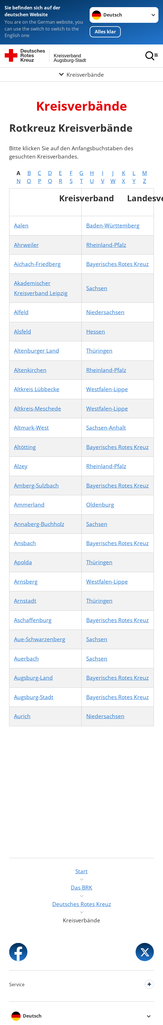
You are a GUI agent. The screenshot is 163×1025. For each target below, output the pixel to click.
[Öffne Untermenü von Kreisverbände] (81, 75)
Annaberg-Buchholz (39, 524)
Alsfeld (22, 331)
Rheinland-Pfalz (106, 245)
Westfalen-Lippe (107, 389)
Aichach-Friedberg (37, 264)
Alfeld (21, 312)
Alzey (20, 466)
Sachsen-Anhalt (106, 427)
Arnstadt (25, 600)
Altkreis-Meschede (37, 408)
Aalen (21, 225)
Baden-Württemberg (112, 225)
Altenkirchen (30, 370)
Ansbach (25, 543)
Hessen (95, 331)
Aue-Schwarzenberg (39, 639)
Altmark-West (31, 427)
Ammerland (29, 504)
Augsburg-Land (33, 677)
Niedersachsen (105, 312)
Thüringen (99, 350)
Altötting (25, 447)
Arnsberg (25, 581)
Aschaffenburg (32, 620)
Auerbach (26, 658)
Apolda (23, 562)
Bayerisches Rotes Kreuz (117, 264)
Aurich (22, 716)
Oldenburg (100, 504)
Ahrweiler (26, 245)
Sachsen (96, 288)
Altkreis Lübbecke (36, 389)
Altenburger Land (36, 350)
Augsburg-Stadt (33, 697)
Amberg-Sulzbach (36, 485)
